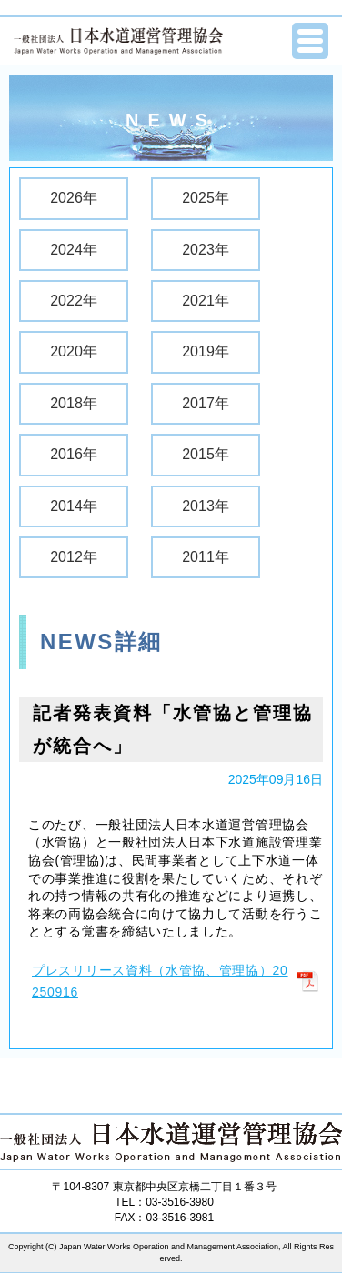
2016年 (73, 454)
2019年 (205, 351)
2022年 (73, 300)
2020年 (73, 351)
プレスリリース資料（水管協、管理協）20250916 (160, 981)
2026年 (73, 197)
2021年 (205, 300)
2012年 (73, 557)
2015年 (205, 454)
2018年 (73, 403)
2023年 (205, 249)
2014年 (73, 506)
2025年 (205, 197)
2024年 (73, 249)
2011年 (205, 557)
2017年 (205, 403)
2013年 (205, 506)
